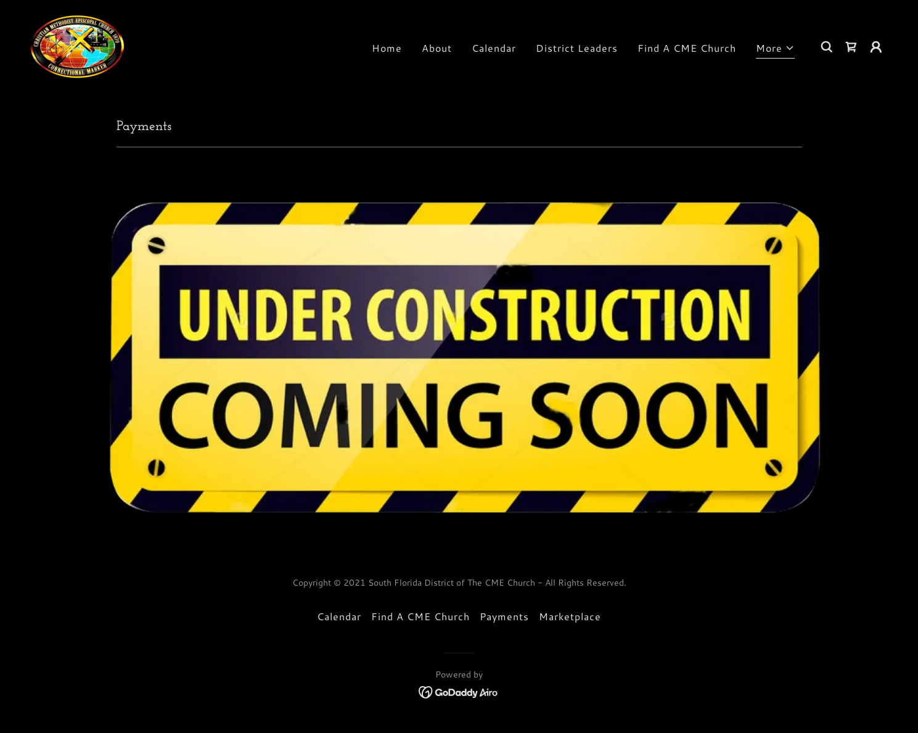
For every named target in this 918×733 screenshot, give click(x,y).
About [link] (437, 48)
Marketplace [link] (570, 616)
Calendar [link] (494, 48)
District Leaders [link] (577, 48)
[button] (775, 50)
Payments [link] (504, 616)
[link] (77, 45)
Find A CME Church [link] (686, 48)
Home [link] (387, 48)
